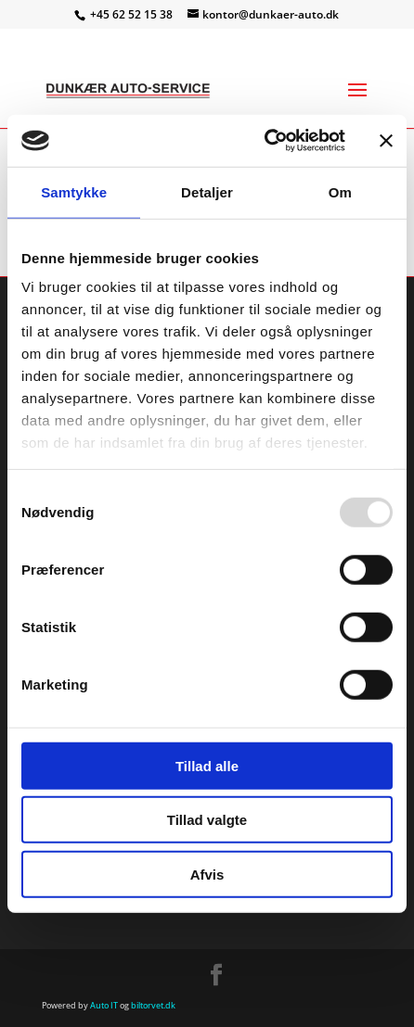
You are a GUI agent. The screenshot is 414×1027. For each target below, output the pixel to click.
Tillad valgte (207, 820)
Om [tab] (340, 191)
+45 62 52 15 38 (132, 14)
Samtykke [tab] (74, 191)
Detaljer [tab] (207, 191)
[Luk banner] (386, 140)
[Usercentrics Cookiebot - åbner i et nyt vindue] (264, 141)
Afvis (207, 873)
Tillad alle (207, 765)
